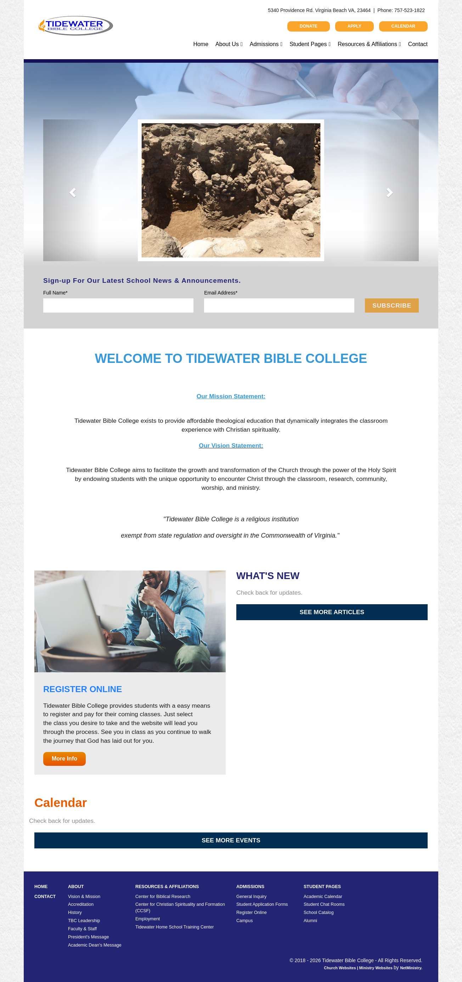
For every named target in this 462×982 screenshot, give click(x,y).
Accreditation (81, 904)
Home (200, 44)
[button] (71, 190)
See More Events (231, 840)
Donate (308, 26)
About (76, 886)
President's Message (88, 937)
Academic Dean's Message (95, 945)
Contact (418, 44)
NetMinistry (410, 968)
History (75, 912)
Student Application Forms (262, 904)
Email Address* (220, 293)
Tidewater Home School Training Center (174, 927)
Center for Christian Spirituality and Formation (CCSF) (180, 907)
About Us (227, 44)
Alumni (310, 920)
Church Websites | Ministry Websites (359, 968)
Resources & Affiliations (367, 44)
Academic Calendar (323, 896)
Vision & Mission (84, 896)
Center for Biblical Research (162, 896)
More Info (64, 759)
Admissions (264, 44)
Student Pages (308, 44)
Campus (244, 920)
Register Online (251, 912)
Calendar (403, 26)
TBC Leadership (84, 920)
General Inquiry (251, 896)
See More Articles (332, 612)
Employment (147, 918)
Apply (354, 26)
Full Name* (55, 293)
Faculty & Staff (82, 928)
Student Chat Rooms (324, 904)
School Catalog (319, 912)
